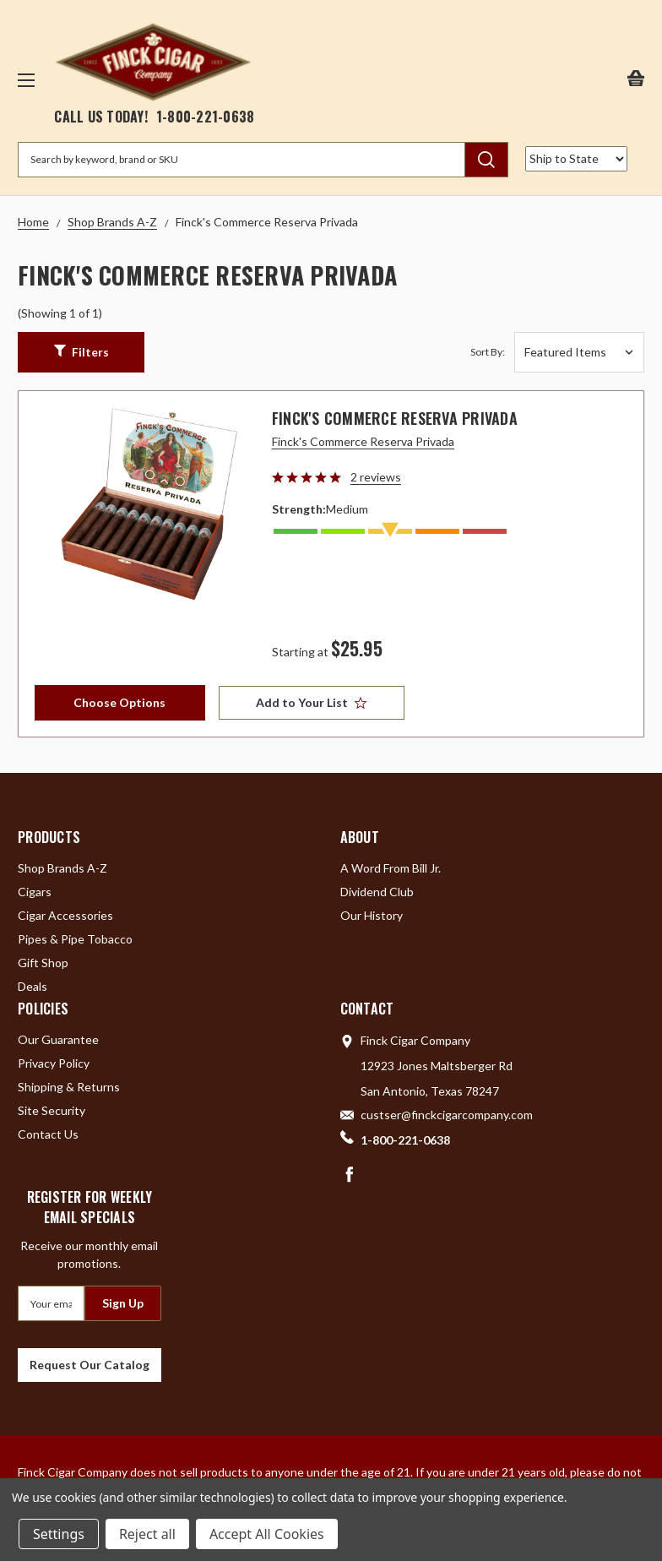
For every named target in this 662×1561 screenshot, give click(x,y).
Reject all (147, 1534)
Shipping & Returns (69, 1087)
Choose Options (119, 702)
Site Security (51, 1110)
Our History (371, 915)
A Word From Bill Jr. (390, 868)
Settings (58, 1534)
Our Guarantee (58, 1039)
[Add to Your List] (311, 703)
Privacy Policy (54, 1063)
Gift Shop (43, 962)
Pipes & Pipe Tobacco (75, 939)
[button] (81, 352)
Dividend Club (377, 891)
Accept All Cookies (266, 1534)
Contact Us (48, 1134)
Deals (32, 986)
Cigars (35, 891)
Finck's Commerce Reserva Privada (395, 418)
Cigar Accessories (65, 915)
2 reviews (375, 477)
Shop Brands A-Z (62, 868)
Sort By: (487, 351)
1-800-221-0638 (205, 116)
